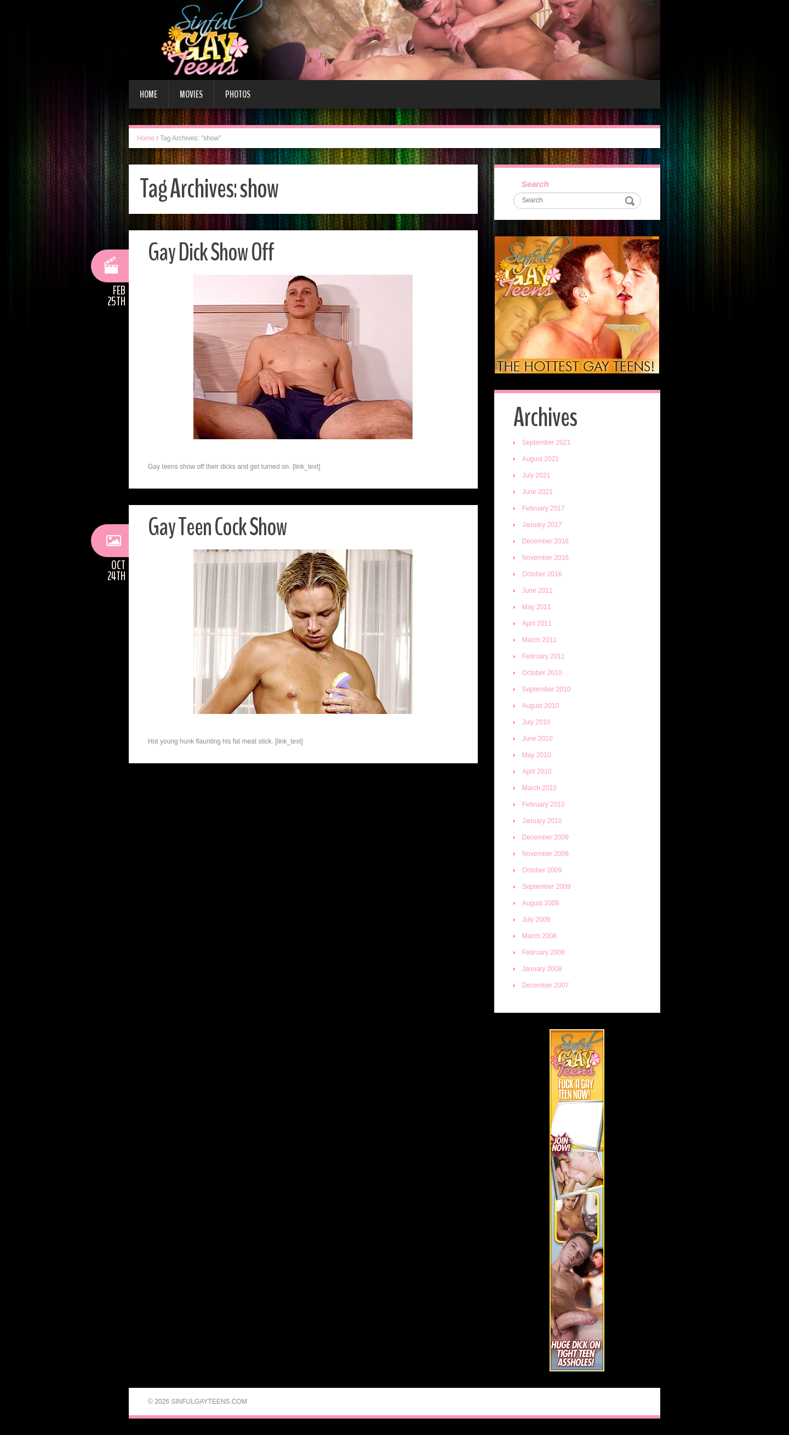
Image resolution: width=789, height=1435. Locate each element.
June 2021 (537, 492)
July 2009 (536, 919)
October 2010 (542, 673)
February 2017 (543, 508)
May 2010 (536, 755)
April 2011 (537, 623)
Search (535, 184)
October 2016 (542, 574)
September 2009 (546, 887)
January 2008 (542, 969)
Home (148, 94)
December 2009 (545, 837)
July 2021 (536, 475)
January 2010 (542, 821)
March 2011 (539, 640)
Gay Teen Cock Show (217, 527)
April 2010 (537, 771)
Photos (237, 94)
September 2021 (546, 442)
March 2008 (539, 936)
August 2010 (540, 706)
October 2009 (542, 870)
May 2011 (536, 607)
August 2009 (540, 903)
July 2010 (536, 722)
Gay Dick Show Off (211, 252)
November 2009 (545, 854)
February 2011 (543, 656)
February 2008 (543, 952)
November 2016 (545, 557)
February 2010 (543, 804)
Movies (191, 94)
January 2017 (542, 525)
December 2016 (545, 541)
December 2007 (545, 985)
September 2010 (546, 689)
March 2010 (539, 788)
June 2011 (537, 590)
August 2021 (540, 459)
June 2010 (537, 738)
